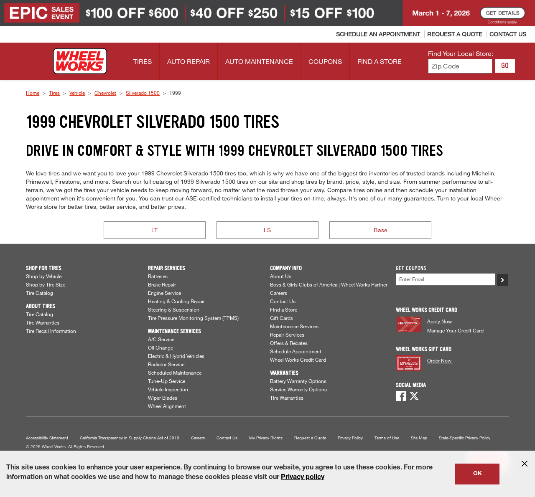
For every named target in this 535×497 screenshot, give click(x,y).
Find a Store (283, 309)
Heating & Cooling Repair (176, 301)
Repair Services (287, 334)
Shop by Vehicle (43, 276)
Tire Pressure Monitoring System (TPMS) (193, 317)
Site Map (419, 438)
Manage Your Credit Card (455, 330)
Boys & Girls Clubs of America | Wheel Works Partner (328, 284)
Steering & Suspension (173, 309)
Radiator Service (166, 364)
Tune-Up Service (166, 381)
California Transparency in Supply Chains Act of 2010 (129, 438)
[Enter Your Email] (446, 279)
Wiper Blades (162, 397)
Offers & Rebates (289, 343)
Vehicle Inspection (168, 389)
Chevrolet (105, 92)
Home (32, 92)
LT (154, 229)
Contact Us (283, 301)
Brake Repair (162, 284)
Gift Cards (281, 317)
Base (380, 229)
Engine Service (164, 292)
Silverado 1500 (143, 92)
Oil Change (160, 347)
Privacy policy (302, 477)
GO (505, 66)
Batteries (158, 276)
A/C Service (161, 339)
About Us (280, 276)
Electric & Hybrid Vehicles (176, 355)
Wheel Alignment (167, 406)
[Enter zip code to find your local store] (460, 66)
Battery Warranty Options (298, 381)
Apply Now (439, 321)
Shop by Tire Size (45, 284)
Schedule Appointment (295, 351)
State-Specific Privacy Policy (464, 438)
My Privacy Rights (266, 438)
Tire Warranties (42, 322)
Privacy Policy (350, 438)
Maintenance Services (294, 326)
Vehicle (77, 92)
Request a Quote (310, 438)
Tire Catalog (39, 292)
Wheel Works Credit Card (298, 359)
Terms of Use (386, 438)
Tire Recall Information (51, 330)
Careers (278, 292)
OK (477, 474)
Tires (54, 92)
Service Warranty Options (298, 389)
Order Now (440, 360)
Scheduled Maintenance (174, 372)
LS (267, 229)
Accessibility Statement (47, 438)
